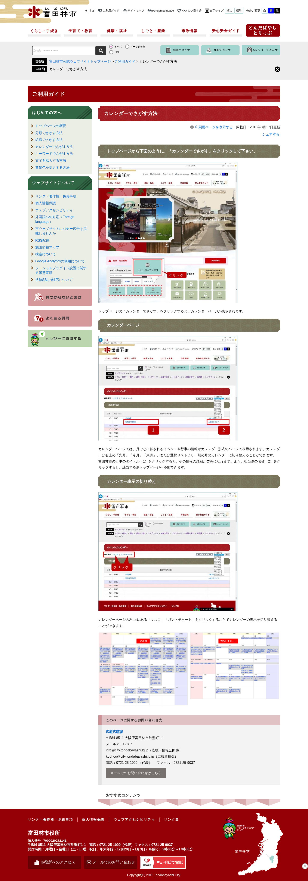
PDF (117, 52)
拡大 (229, 10)
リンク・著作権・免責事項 (55, 196)
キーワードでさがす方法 (54, 153)
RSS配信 (42, 240)
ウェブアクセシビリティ (54, 210)
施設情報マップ (47, 247)
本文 (92, 10)
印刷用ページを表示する (214, 127)
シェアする (270, 134)
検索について (45, 254)
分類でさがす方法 (49, 133)
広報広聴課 (114, 732)
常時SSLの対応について (54, 280)
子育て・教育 (80, 31)
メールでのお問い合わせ (114, 862)
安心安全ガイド (226, 31)
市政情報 (190, 31)
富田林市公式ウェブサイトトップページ (80, 61)
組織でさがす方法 (49, 140)
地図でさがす (222, 50)
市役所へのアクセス (57, 862)
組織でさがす (181, 50)
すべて (118, 46)
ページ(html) (137, 46)
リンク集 (171, 819)
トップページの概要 (50, 126)
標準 (239, 10)
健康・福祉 (117, 31)
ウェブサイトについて (53, 183)
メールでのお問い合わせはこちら (135, 773)
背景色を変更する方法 (52, 167)
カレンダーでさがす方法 (68, 69)
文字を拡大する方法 (50, 160)
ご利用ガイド (111, 10)
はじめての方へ (47, 113)
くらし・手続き (44, 31)
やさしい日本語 (191, 10)
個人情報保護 (45, 203)
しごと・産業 (153, 31)
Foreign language (163, 10)
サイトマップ (135, 10)
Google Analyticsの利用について (60, 261)
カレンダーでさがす (265, 50)
